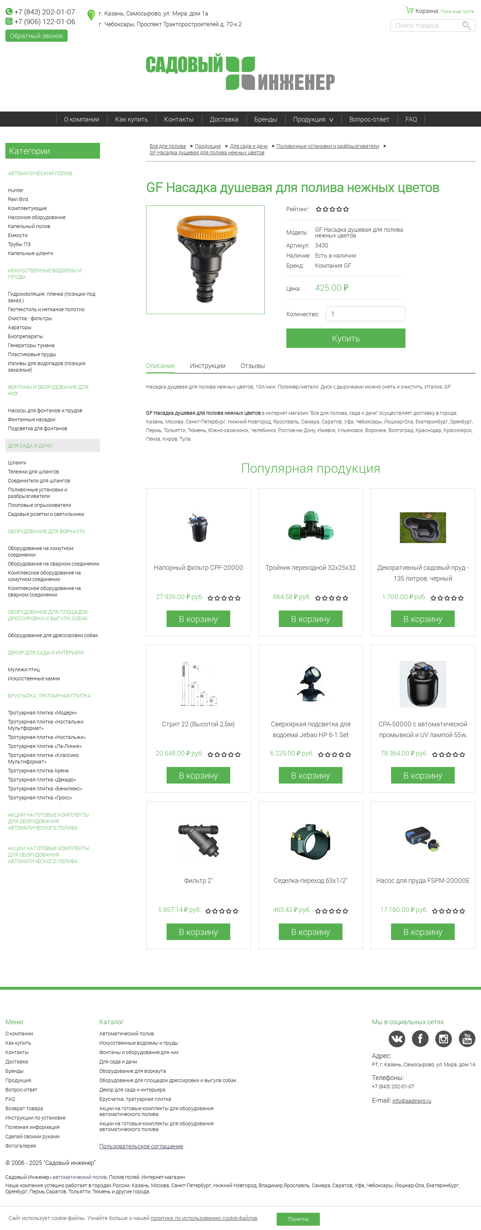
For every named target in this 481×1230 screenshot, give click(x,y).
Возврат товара (24, 1108)
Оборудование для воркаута (46, 531)
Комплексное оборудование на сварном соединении (44, 591)
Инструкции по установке (35, 1117)
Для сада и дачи (30, 445)
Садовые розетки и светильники (46, 513)
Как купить (131, 119)
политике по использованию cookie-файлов (204, 1217)
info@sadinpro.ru (411, 1100)
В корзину (198, 619)
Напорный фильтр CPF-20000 (198, 567)
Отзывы (253, 366)
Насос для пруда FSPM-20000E (422, 880)
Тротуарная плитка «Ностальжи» (47, 737)
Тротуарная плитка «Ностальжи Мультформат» (45, 724)
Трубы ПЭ (19, 244)
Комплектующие (27, 208)
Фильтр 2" (198, 880)
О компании (81, 119)
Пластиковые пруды (32, 354)
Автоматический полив (40, 173)
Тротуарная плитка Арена (38, 770)
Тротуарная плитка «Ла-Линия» (45, 746)
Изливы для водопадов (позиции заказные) (47, 366)
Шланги (17, 462)
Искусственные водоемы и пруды (45, 273)
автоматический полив (80, 1177)
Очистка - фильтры (30, 318)
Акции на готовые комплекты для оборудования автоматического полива (48, 821)
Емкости (18, 235)
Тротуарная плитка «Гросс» (40, 797)
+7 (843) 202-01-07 (40, 11)
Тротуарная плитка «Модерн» (42, 712)
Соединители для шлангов (39, 480)
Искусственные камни (34, 678)
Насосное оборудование (36, 217)
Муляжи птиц (24, 669)
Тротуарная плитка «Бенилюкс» (45, 788)
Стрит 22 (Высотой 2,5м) (198, 724)
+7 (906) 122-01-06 (40, 21)
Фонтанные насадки (31, 419)
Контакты (179, 119)
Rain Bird (18, 199)
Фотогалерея (20, 1145)
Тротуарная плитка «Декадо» (42, 779)
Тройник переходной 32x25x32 (311, 567)
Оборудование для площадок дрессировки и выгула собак (48, 615)
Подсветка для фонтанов (37, 428)
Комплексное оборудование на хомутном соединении (44, 575)
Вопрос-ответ (369, 119)
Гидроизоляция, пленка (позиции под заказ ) (51, 297)
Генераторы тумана (31, 345)
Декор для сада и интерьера (46, 652)
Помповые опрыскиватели (39, 504)
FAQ (411, 119)
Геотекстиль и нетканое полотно (46, 309)
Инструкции (208, 366)
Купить (346, 338)
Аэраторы (20, 327)
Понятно (298, 1218)
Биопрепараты (25, 336)
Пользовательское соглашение (141, 1146)
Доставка (224, 119)
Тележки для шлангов (33, 471)
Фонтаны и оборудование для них (48, 390)
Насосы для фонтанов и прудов (45, 410)
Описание (160, 366)
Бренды (265, 119)
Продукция (313, 119)
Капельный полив (29, 226)
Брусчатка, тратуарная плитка (49, 695)
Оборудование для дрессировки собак (53, 635)
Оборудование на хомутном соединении (40, 551)
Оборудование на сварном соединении (53, 563)
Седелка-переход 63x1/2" (311, 880)
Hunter (15, 190)
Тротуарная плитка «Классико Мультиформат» (43, 758)
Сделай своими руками (32, 1136)
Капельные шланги (30, 253)
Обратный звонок (36, 35)
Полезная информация (32, 1127)
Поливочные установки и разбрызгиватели (37, 492)
